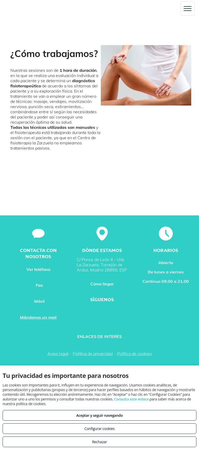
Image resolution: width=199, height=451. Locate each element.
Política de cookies (134, 353)
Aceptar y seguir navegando (99, 415)
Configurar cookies (99, 428)
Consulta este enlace (131, 399)
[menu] (187, 8)
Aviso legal (57, 353)
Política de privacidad (93, 353)
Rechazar (99, 441)
